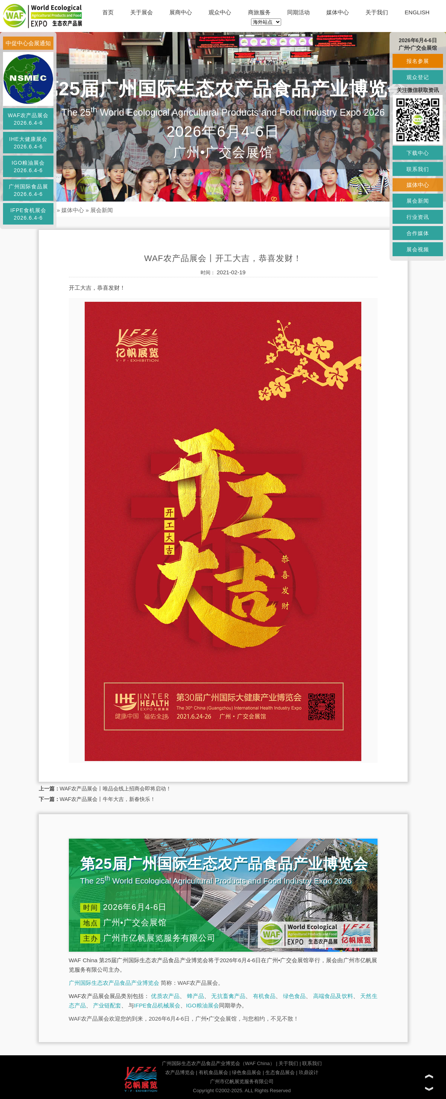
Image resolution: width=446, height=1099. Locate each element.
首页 (108, 12)
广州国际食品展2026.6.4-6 (28, 190)
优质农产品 (165, 996)
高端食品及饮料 (333, 996)
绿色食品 (294, 996)
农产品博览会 (180, 1072)
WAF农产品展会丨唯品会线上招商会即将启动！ (116, 789)
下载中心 (417, 153)
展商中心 (180, 12)
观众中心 (220, 12)
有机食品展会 (213, 1072)
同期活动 (298, 12)
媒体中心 (337, 12)
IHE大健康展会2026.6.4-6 (28, 143)
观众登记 (417, 77)
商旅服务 (259, 12)
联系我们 (312, 1063)
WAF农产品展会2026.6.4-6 (28, 119)
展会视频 (417, 249)
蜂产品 (195, 996)
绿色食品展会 (246, 1072)
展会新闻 (101, 210)
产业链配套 (107, 1005)
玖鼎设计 (308, 1072)
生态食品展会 (280, 1072)
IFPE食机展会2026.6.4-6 (28, 214)
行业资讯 (417, 217)
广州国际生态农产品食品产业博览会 (114, 983)
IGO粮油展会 (202, 1005)
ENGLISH (417, 12)
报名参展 (417, 61)
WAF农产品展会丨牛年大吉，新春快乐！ (108, 799)
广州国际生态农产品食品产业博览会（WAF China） (218, 1063)
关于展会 (141, 12)
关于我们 (376, 12)
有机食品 (264, 996)
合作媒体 (417, 233)
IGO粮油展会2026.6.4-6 (28, 166)
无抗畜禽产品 (228, 996)
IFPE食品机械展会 (157, 1005)
